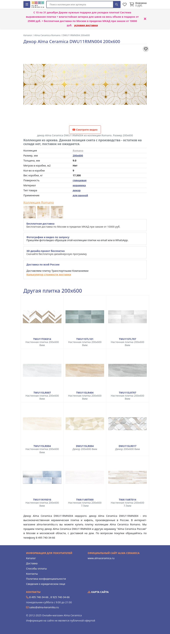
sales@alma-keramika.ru (44, 607)
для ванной (80, 195)
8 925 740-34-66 (59, 597)
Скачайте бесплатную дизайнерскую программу (56, 252)
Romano (78, 150)
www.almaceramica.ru (101, 558)
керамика (79, 185)
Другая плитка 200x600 (52, 291)
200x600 (78, 155)
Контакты (32, 573)
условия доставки (86, 25)
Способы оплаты (36, 568)
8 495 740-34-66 (38, 597)
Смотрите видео (85, 129)
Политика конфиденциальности (46, 578)
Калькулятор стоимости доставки (48, 274)
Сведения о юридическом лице (45, 584)
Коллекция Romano (38, 203)
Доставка (32, 563)
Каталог (31, 558)
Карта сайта (98, 592)
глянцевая (79, 180)
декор (77, 190)
